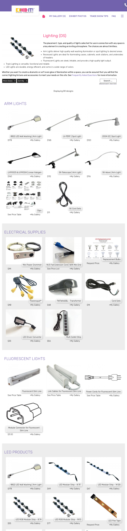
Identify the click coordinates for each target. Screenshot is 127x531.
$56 (49, 341)
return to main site (116, 23)
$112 (49, 176)
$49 (49, 489)
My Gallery (57, 16)
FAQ (114, 16)
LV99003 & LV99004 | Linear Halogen (24, 172)
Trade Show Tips (99, 16)
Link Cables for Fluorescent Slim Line (64, 391)
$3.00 (10, 434)
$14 (88, 305)
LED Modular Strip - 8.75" (70, 485)
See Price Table (14, 214)
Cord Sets (116, 301)
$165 (49, 140)
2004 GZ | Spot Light (111, 136)
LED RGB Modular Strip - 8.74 (28, 519)
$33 (9, 341)
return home (113, 83)
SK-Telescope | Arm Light (70, 172)
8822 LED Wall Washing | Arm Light (26, 136)
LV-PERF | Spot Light (72, 136)
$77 (48, 523)
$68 (49, 305)
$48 (9, 305)
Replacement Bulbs (112, 259)
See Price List (53, 269)
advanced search (104, 83)
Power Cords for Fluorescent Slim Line (103, 392)
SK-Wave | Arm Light (111, 172)
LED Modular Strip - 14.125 (109, 485)
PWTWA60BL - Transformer (69, 301)
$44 (9, 269)
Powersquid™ (35, 301)
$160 (10, 176)
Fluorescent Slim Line (31, 391)
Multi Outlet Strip (73, 337)
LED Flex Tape (114, 521)
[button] (9, 81)
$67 (88, 489)
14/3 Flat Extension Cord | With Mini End (63, 265)
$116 (89, 176)
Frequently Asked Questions (84, 75)
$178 (10, 140)
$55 (9, 523)
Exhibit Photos (77, 16)
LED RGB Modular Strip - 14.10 (68, 519)
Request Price (93, 263)
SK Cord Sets (75, 208)
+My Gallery (35, 140)
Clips (39, 210)
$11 (48, 212)
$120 (89, 140)
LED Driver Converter (32, 337)
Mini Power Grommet (32, 265)
